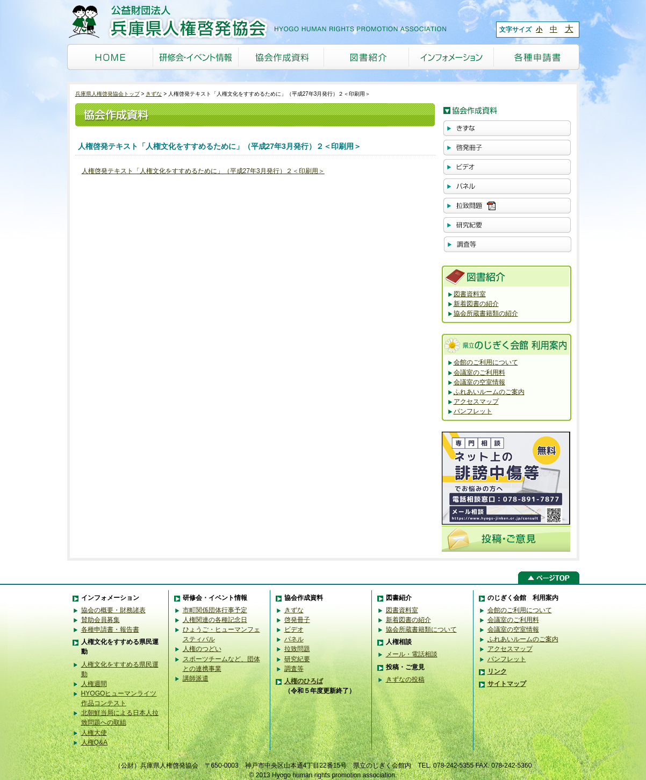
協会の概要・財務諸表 (113, 610)
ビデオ (294, 629)
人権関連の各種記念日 (215, 620)
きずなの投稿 (405, 679)
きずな (154, 94)
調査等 (294, 668)
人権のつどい (202, 649)
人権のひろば (303, 681)
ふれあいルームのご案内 (489, 392)
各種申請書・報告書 (110, 629)
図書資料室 (470, 294)
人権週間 (94, 684)
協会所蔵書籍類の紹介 (486, 313)
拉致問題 (297, 649)
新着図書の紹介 (476, 303)
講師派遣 (196, 678)
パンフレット (473, 411)
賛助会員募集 (100, 620)
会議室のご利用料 (479, 372)
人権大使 (94, 732)
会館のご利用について (486, 362)
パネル (294, 639)
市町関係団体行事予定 (215, 610)
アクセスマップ (476, 401)
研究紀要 (297, 659)
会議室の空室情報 (479, 382)
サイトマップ (506, 684)
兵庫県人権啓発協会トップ (107, 94)
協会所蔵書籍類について (421, 629)
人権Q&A (94, 742)
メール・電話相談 (411, 654)
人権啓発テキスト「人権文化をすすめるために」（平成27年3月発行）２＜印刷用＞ (203, 171)
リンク (497, 671)
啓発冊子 (297, 620)
